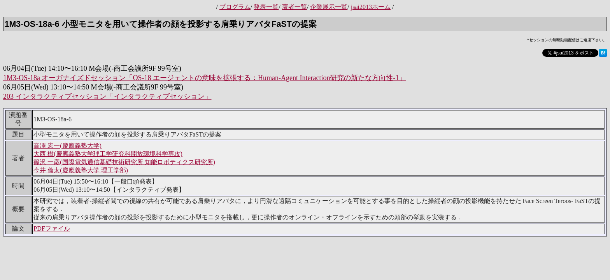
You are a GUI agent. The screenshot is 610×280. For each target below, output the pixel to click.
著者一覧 (294, 7)
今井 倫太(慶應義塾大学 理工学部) (80, 170)
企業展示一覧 (328, 7)
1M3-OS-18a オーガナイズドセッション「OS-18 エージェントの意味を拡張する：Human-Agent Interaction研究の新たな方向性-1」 (204, 78)
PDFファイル (51, 228)
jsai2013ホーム (371, 7)
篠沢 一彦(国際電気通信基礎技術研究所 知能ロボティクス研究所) (124, 162)
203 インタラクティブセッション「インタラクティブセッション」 (107, 96)
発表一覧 (266, 7)
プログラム (235, 7)
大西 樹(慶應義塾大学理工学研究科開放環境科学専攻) (107, 153)
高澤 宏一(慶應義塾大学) (67, 145)
